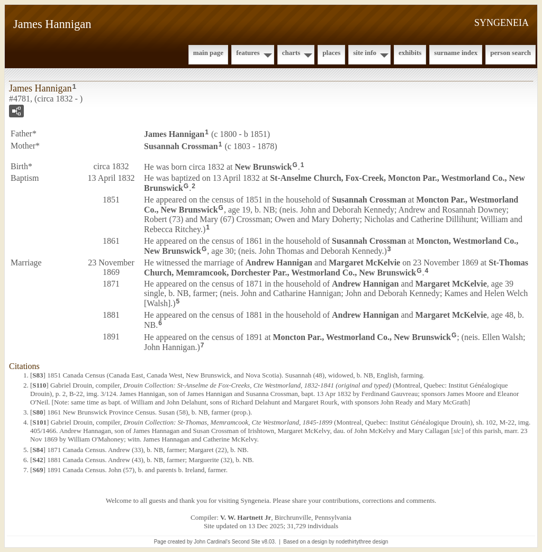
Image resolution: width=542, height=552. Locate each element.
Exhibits (410, 53)
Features (248, 53)
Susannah (181, 146)
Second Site (246, 542)
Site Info (364, 53)
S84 (37, 450)
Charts (291, 53)
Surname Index (455, 53)
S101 (39, 422)
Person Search (510, 53)
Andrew (278, 262)
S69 (37, 470)
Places (331, 53)
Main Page (208, 53)
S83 (37, 375)
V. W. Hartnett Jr (245, 517)
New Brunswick (263, 166)
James (174, 134)
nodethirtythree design (362, 542)
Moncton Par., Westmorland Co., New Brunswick (361, 337)
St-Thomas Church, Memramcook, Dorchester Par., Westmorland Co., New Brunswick (336, 267)
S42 (37, 460)
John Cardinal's (212, 542)
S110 (39, 385)
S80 (37, 412)
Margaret (364, 262)
